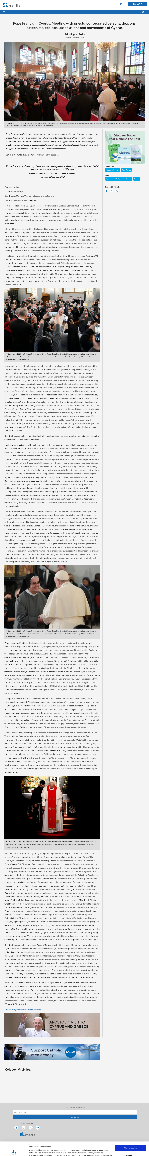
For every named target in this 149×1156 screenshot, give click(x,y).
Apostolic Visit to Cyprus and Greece (118, 179)
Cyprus (136, 179)
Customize (130, 1142)
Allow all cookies (130, 1135)
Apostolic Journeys (112, 170)
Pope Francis (126, 170)
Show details (34, 1152)
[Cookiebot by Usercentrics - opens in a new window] (14, 1151)
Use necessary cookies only (130, 1150)
